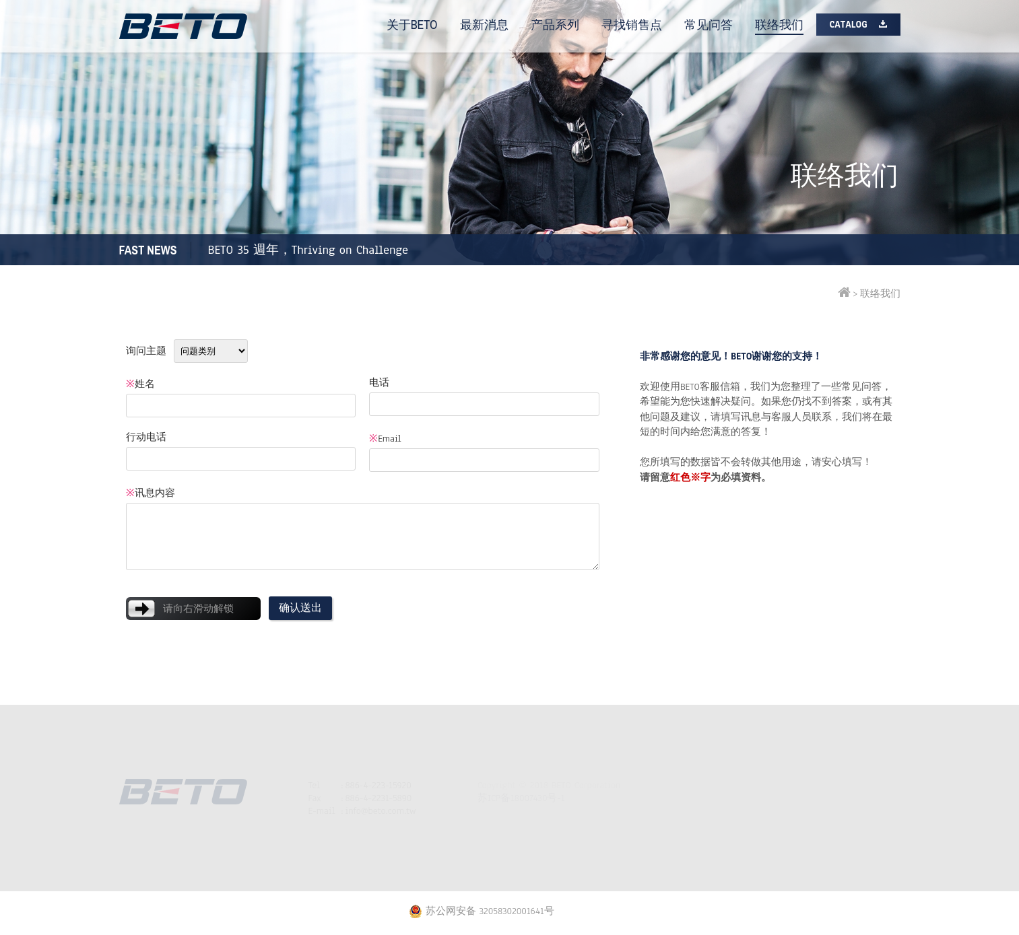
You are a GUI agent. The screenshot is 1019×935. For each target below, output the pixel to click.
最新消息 (484, 24)
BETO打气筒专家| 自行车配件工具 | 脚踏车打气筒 (183, 26)
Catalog (848, 24)
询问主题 (146, 351)
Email (385, 438)
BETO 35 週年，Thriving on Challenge (308, 250)
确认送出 (300, 608)
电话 (379, 382)
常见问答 (708, 24)
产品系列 (555, 24)
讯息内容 (150, 493)
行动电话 (146, 437)
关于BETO (412, 24)
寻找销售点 (631, 24)
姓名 (140, 384)
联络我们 (779, 24)
